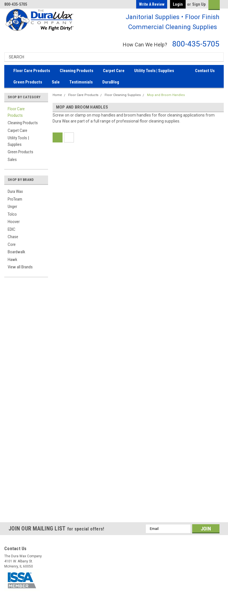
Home (57, 95)
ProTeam (15, 199)
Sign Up (199, 4)
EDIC (11, 229)
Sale (56, 82)
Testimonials (81, 82)
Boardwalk (16, 251)
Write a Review (151, 4)
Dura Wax (15, 191)
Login (178, 4)
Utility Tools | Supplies (154, 70)
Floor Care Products (31, 70)
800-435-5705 (195, 43)
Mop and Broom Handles (166, 95)
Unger (12, 206)
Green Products (27, 82)
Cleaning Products (76, 70)
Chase (13, 236)
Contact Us (205, 70)
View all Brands (20, 267)
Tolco (12, 214)
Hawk (12, 259)
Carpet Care (114, 70)
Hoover (14, 221)
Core (12, 244)
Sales (12, 159)
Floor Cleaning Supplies (123, 95)
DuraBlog (110, 82)
